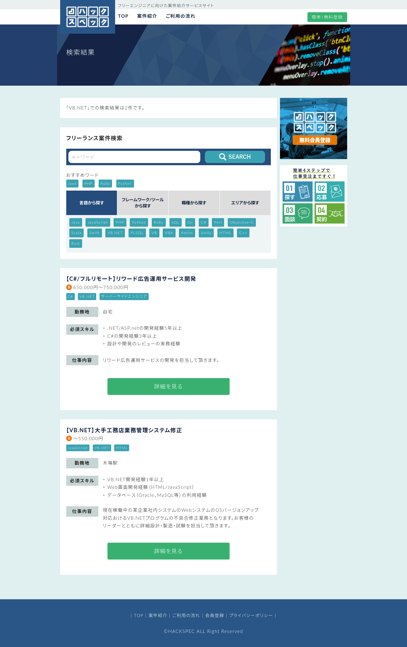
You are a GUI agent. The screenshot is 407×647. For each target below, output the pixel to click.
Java (75, 222)
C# (203, 222)
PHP (120, 222)
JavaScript (98, 222)
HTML (225, 232)
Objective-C (242, 222)
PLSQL (137, 232)
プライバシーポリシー (251, 615)
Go (190, 222)
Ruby (159, 222)
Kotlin (187, 232)
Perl (218, 222)
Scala (76, 232)
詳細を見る (168, 386)
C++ (243, 232)
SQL (176, 222)
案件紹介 (147, 16)
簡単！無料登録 (327, 17)
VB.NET (115, 232)
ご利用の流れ (180, 16)
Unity (206, 232)
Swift (94, 232)
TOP (123, 16)
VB (154, 232)
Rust (75, 243)
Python (139, 222)
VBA (169, 232)
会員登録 (214, 615)
